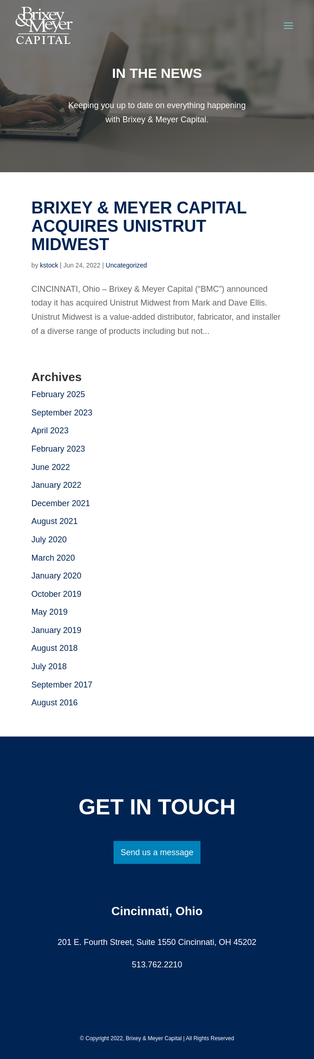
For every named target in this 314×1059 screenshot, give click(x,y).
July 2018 (49, 666)
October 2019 (56, 594)
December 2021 (61, 503)
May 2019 (50, 612)
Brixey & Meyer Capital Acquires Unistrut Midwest (139, 226)
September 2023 (62, 412)
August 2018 (55, 648)
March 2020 (53, 557)
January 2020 (56, 575)
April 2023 (50, 430)
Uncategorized (126, 265)
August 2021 (55, 521)
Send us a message (156, 852)
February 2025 (58, 394)
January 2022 (56, 485)
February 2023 (58, 448)
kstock (49, 265)
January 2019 (56, 630)
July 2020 (49, 539)
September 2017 (62, 684)
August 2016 (55, 702)
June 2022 (51, 467)
